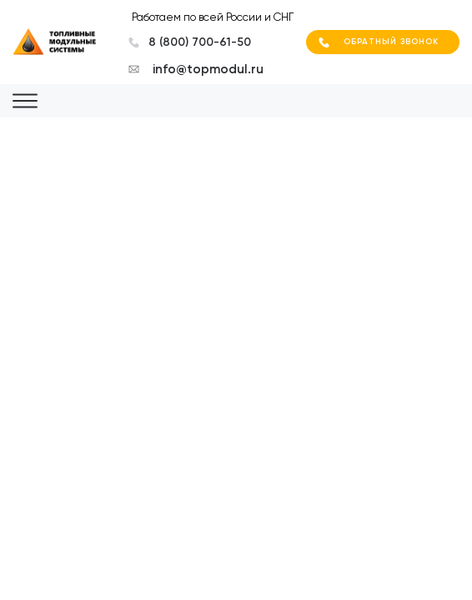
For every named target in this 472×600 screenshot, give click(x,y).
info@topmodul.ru (208, 69)
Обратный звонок (391, 42)
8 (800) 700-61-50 (199, 42)
